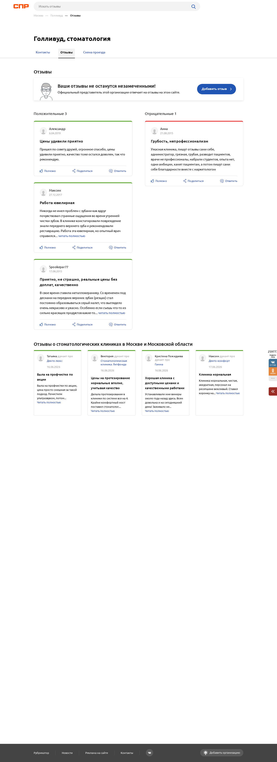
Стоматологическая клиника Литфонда (114, 362)
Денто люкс (54, 360)
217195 (273, 365)
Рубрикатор (41, 752)
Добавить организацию (224, 752)
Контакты (127, 752)
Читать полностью (49, 402)
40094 (273, 373)
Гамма (159, 364)
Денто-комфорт (219, 360)
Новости (67, 752)
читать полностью (71, 236)
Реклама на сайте (96, 752)
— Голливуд (54, 15)
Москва (38, 15)
